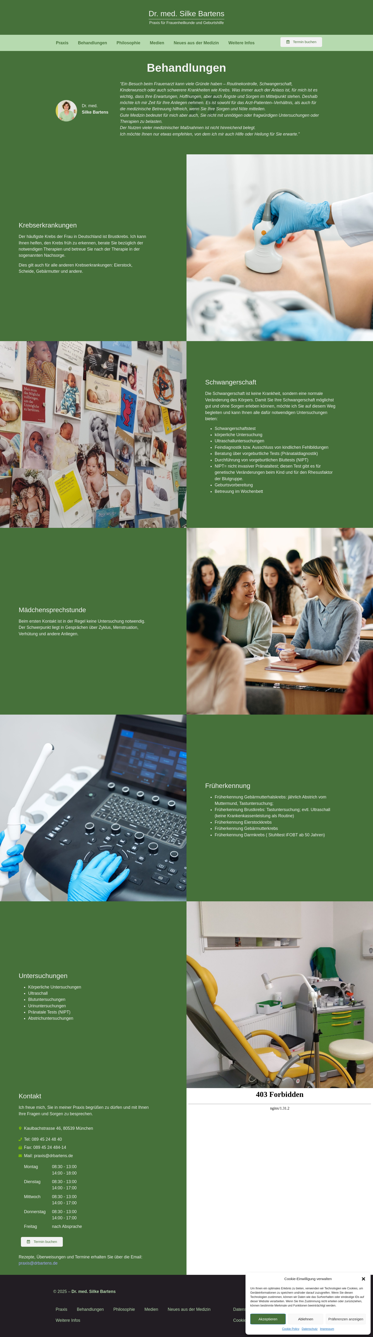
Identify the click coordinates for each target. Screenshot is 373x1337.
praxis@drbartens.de (38, 1263)
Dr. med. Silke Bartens (186, 13)
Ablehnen (305, 1319)
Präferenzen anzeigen (345, 1319)
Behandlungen (92, 42)
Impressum (327, 1329)
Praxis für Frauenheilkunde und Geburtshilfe (186, 23)
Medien (157, 42)
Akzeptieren (268, 1319)
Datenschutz (310, 1329)
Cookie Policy (290, 1329)
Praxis (62, 42)
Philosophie (128, 42)
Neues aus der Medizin (196, 42)
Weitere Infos (241, 42)
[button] (363, 1278)
